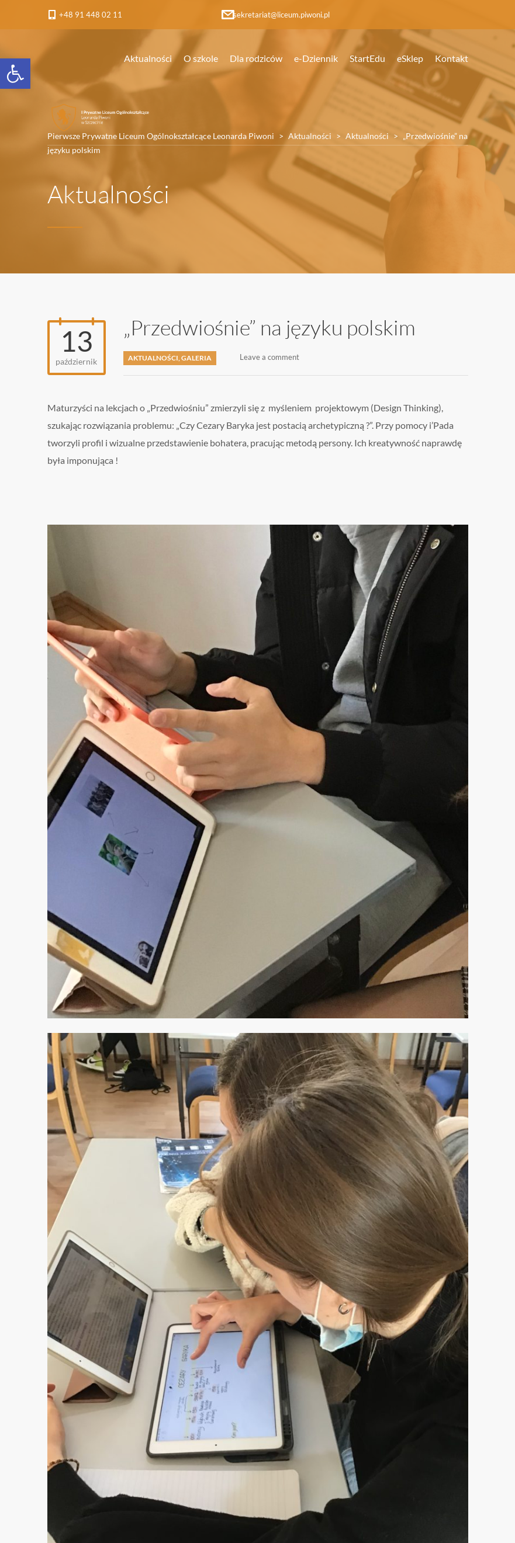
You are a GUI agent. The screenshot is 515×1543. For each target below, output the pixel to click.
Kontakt (451, 58)
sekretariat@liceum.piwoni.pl (281, 14)
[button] (15, 73)
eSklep (410, 58)
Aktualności (148, 58)
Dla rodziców (256, 58)
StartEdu (367, 58)
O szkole (201, 58)
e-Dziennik (316, 58)
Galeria (196, 357)
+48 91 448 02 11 (90, 14)
